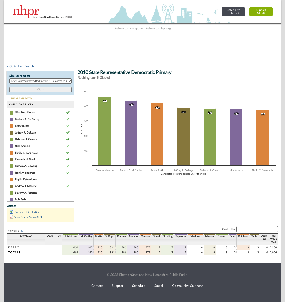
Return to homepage (128, 28)
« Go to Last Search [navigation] (20, 66)
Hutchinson (70, 236)
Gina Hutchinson (25, 112)
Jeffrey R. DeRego (25, 132)
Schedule (138, 286)
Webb (254, 236)
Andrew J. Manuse (26, 186)
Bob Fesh (20, 199)
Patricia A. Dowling (26, 166)
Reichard (243, 236)
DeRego (109, 236)
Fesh (232, 236)
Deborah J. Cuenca (26, 139)
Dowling (168, 236)
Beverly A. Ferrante (26, 192)
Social (158, 286)
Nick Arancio (22, 146)
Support (117, 286)
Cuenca (121, 236)
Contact (97, 286)
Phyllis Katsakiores (26, 179)
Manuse (209, 236)
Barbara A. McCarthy (27, 119)
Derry (13, 247)
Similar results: (19, 76)
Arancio (133, 236)
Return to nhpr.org (158, 28)
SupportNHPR (261, 12)
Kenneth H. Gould (25, 159)
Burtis (98, 236)
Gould (156, 236)
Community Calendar (187, 286)
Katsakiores (195, 236)
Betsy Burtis (22, 126)
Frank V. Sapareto (25, 172)
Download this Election (24, 212)
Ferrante (222, 236)
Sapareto (180, 236)
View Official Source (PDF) (26, 217)
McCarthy (86, 236)
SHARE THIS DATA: (21, 98)
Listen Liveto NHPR (233, 12)
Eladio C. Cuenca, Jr (26, 152)
